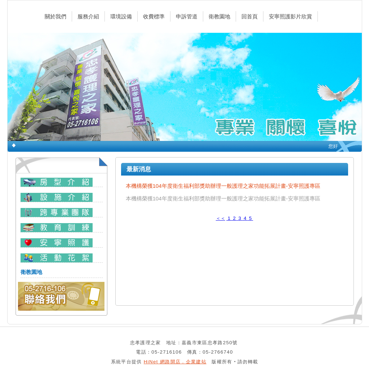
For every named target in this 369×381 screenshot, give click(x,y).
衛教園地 (219, 16)
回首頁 (249, 16)
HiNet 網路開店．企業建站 (175, 361)
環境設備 (121, 16)
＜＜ (220, 218)
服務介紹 (88, 16)
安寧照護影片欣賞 (290, 16)
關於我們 (55, 16)
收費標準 (154, 16)
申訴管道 (186, 16)
